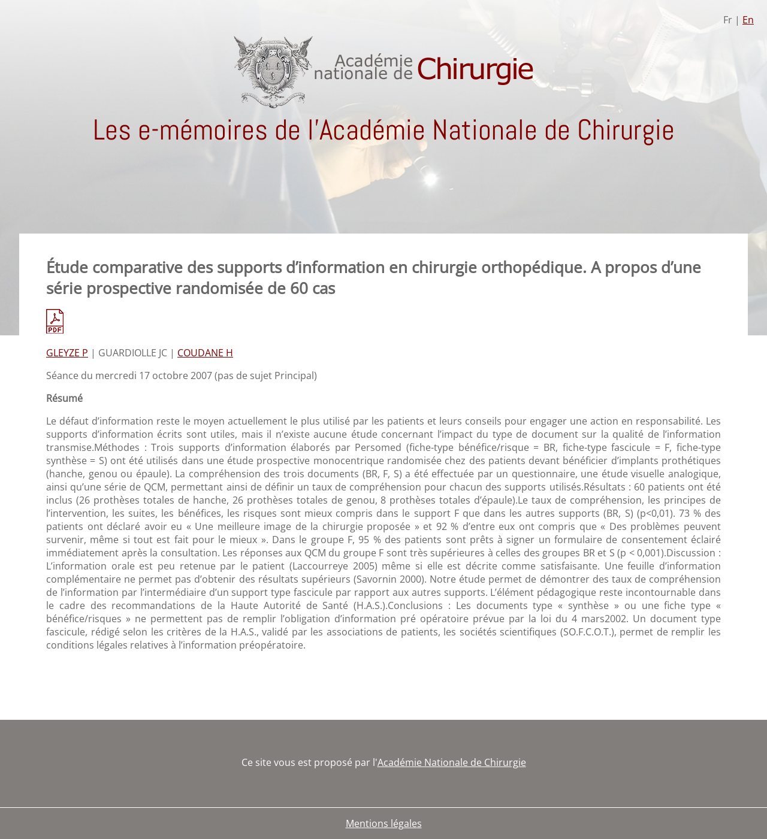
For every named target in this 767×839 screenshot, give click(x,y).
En (748, 19)
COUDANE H (205, 352)
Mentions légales (384, 823)
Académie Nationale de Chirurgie (452, 762)
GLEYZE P (67, 352)
